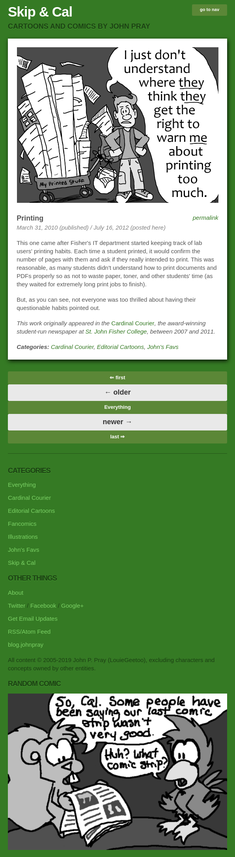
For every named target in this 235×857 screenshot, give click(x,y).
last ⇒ (117, 437)
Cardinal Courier (132, 323)
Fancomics (22, 523)
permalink (205, 217)
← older (117, 392)
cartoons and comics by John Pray (79, 26)
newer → (117, 422)
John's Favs (163, 346)
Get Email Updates (33, 618)
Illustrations (23, 536)
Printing (30, 218)
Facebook (43, 605)
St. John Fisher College (116, 331)
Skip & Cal (40, 11)
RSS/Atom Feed (29, 631)
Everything (117, 407)
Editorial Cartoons (120, 346)
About (15, 592)
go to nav (209, 9)
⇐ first (117, 377)
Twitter (16, 605)
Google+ (72, 605)
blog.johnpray (25, 644)
